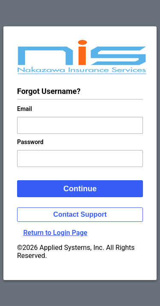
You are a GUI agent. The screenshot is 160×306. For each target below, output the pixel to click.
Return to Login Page (55, 233)
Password (30, 142)
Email (24, 108)
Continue (80, 188)
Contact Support (80, 214)
